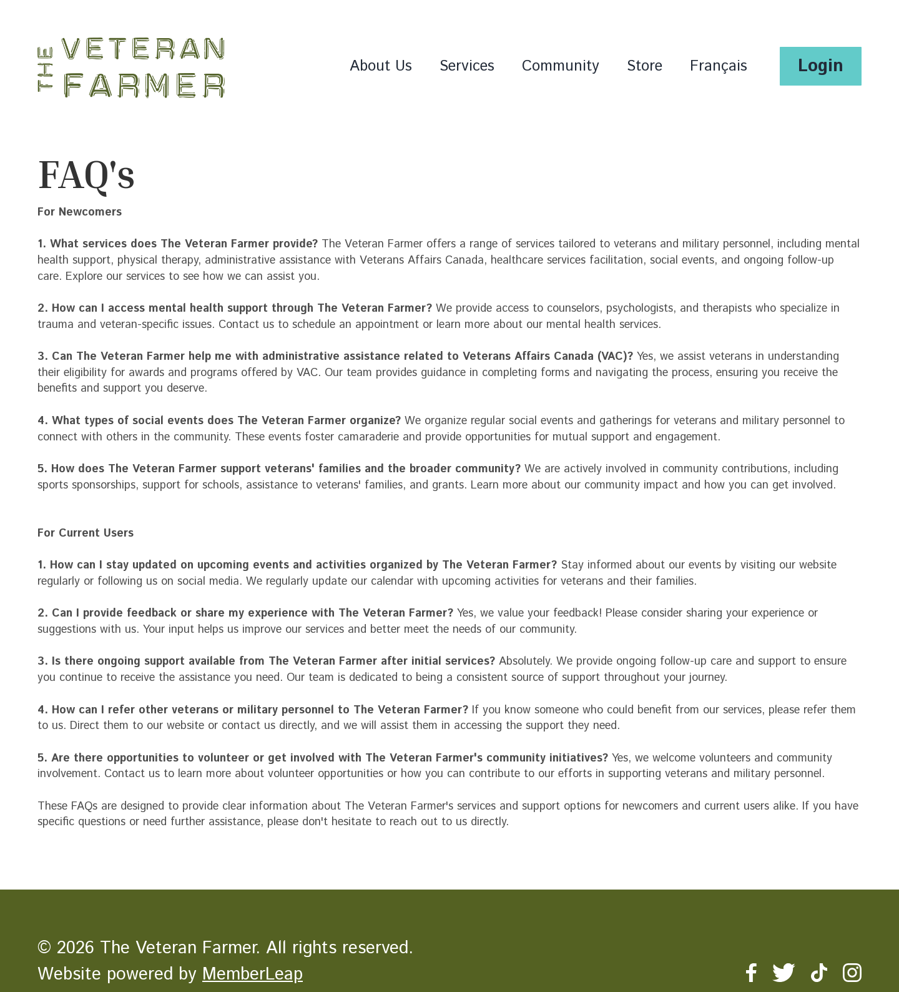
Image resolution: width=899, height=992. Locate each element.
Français (718, 66)
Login (820, 66)
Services (467, 66)
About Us (381, 66)
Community (560, 66)
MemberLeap (252, 974)
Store (644, 66)
